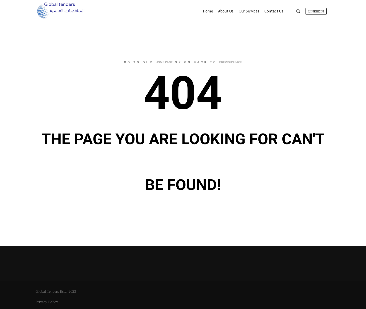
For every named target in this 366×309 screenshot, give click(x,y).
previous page (230, 62)
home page (164, 62)
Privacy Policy (47, 302)
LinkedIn (316, 11)
